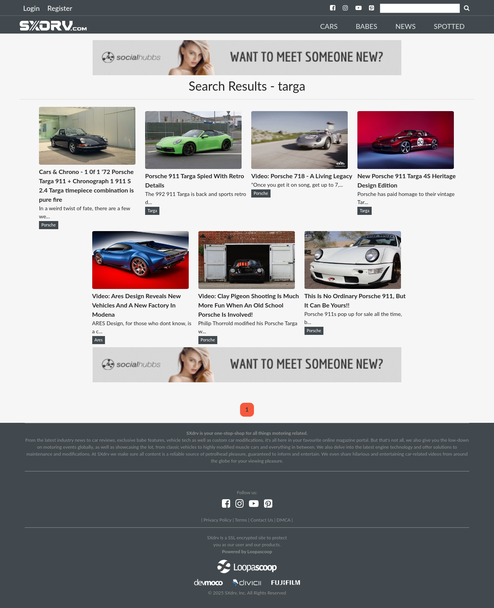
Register (59, 8)
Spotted (449, 26)
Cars (328, 26)
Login (31, 8)
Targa (152, 210)
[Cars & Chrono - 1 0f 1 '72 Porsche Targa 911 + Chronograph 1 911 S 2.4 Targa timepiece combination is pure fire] (87, 162)
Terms (241, 520)
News (405, 26)
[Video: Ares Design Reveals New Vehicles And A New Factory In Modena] (140, 286)
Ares (99, 340)
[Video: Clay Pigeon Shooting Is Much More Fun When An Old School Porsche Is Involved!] (246, 286)
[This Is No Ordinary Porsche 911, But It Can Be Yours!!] (353, 286)
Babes (366, 26)
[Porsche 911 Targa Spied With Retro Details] (193, 166)
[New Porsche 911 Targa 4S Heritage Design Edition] (405, 166)
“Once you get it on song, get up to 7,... (297, 184)
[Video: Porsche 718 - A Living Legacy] (299, 166)
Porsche (48, 225)
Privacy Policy (217, 520)
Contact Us (261, 520)
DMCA (284, 520)
